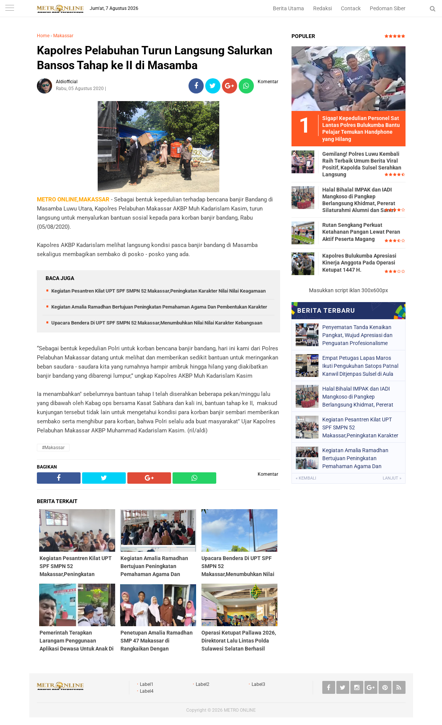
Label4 (147, 691)
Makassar (63, 35)
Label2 (202, 684)
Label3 (258, 684)
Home (43, 35)
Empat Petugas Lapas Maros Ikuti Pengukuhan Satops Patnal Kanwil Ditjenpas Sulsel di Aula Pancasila (360, 366)
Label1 (147, 684)
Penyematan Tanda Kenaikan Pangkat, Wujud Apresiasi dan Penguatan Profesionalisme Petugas (357, 335)
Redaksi (322, 8)
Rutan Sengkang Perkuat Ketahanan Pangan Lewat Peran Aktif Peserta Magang (361, 232)
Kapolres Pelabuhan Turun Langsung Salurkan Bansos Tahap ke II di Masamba (154, 58)
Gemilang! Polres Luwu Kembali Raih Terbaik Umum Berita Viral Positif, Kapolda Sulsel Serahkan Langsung (361, 164)
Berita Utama (288, 8)
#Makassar (53, 447)
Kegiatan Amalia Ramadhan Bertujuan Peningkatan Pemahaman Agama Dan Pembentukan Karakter (159, 307)
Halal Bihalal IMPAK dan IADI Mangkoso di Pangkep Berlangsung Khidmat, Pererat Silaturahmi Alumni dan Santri (358, 200)
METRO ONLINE (240, 710)
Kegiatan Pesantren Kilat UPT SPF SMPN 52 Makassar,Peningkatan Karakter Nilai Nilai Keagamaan (158, 291)
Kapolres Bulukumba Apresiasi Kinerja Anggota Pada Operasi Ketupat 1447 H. (359, 262)
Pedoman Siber (388, 8)
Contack (351, 8)
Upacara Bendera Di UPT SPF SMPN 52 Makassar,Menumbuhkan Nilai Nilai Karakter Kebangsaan (156, 323)
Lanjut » (392, 478)
